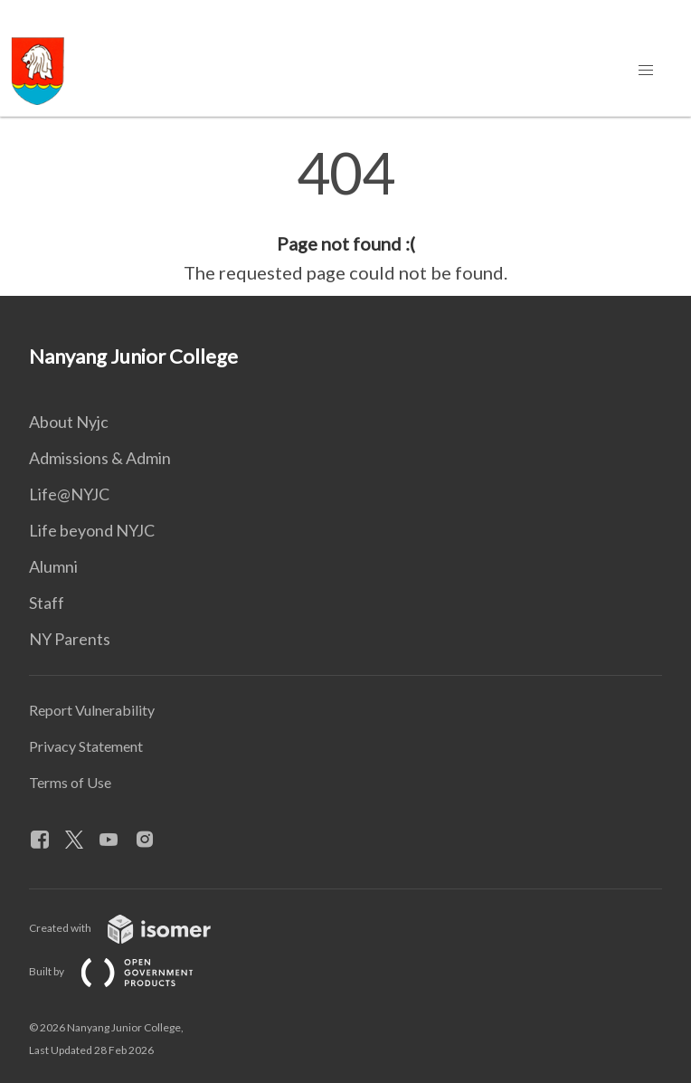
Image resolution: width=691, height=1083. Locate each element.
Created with (134, 928)
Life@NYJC (69, 494)
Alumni (53, 566)
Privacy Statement (86, 746)
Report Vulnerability (92, 709)
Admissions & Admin (100, 458)
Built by (125, 971)
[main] (345, 215)
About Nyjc (69, 422)
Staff (46, 603)
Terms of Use (70, 782)
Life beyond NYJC (92, 530)
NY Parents (69, 639)
